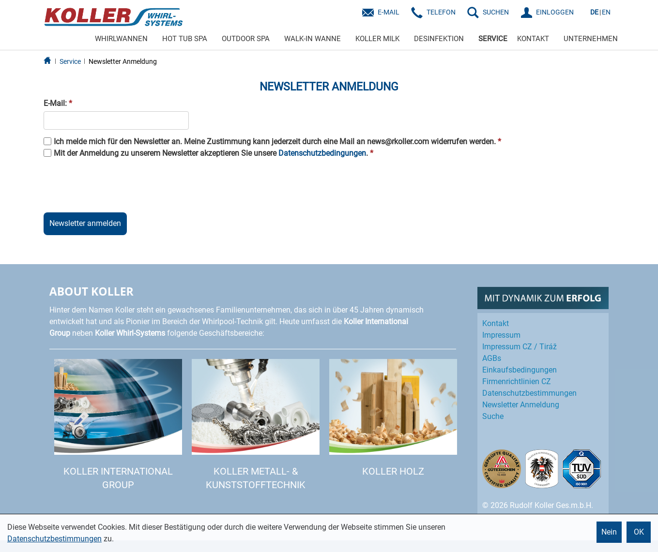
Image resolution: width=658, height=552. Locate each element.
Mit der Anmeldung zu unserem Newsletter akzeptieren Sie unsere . (213, 153)
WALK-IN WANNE (312, 38)
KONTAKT (533, 38)
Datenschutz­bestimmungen (529, 393)
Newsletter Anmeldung (123, 61)
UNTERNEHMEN (591, 38)
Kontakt (495, 323)
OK (639, 532)
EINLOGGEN (555, 12)
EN (606, 12)
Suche (493, 416)
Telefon (441, 12)
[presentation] (117, 184)
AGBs (491, 358)
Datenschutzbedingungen (322, 153)
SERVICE (492, 38)
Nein (609, 532)
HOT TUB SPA (184, 38)
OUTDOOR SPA (246, 38)
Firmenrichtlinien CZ (516, 381)
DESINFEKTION (439, 38)
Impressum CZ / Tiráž (519, 346)
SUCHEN (496, 12)
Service (70, 61)
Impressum (501, 335)
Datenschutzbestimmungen (54, 538)
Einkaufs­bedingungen (519, 369)
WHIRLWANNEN (121, 38)
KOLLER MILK (377, 38)
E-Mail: (58, 103)
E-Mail (388, 12)
